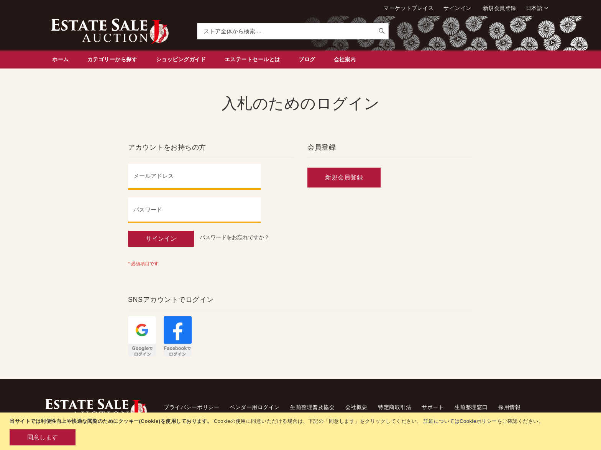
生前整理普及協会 (312, 407)
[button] (537, 8)
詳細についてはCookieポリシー (460, 421)
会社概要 (356, 407)
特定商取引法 (394, 407)
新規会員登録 (499, 8)
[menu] (300, 59)
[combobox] (293, 31)
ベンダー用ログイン (255, 407)
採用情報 (509, 407)
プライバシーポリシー (191, 407)
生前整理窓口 (471, 407)
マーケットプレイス (409, 8)
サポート (433, 407)
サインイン (457, 8)
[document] (301, 431)
